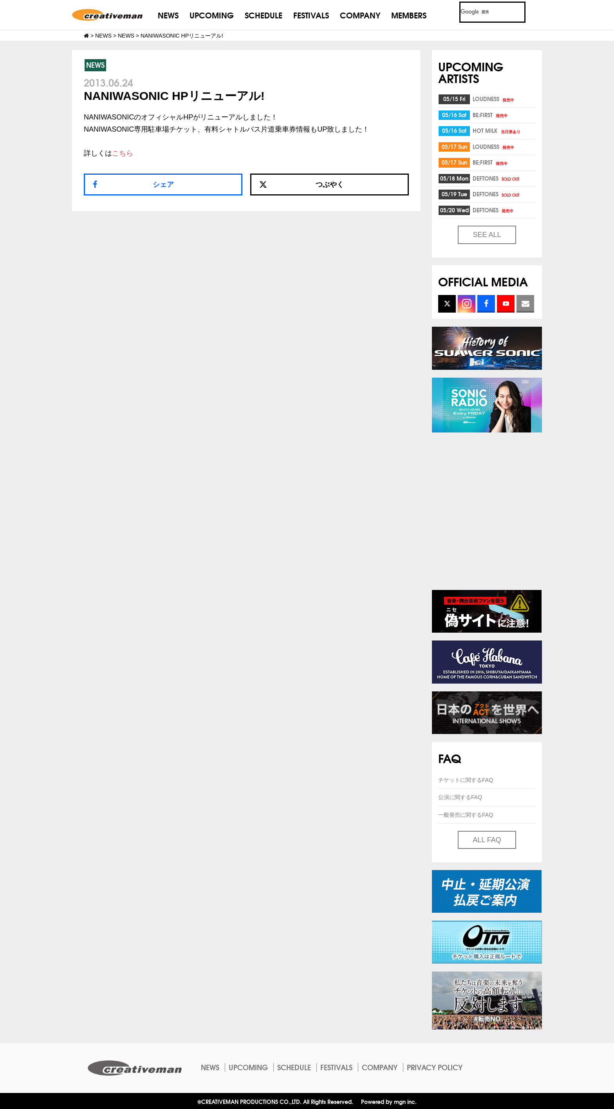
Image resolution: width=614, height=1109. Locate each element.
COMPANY (360, 15)
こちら (122, 153)
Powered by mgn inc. (389, 1101)
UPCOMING (212, 15)
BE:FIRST (491, 114)
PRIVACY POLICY (434, 1067)
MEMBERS (408, 15)
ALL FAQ (487, 840)
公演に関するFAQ (460, 797)
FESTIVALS (311, 15)
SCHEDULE (263, 15)
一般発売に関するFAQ (465, 815)
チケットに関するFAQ (465, 780)
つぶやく (301, 184)
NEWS (168, 15)
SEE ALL (487, 235)
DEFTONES (496, 178)
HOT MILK (497, 130)
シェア (163, 184)
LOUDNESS (494, 98)
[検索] (483, 12)
